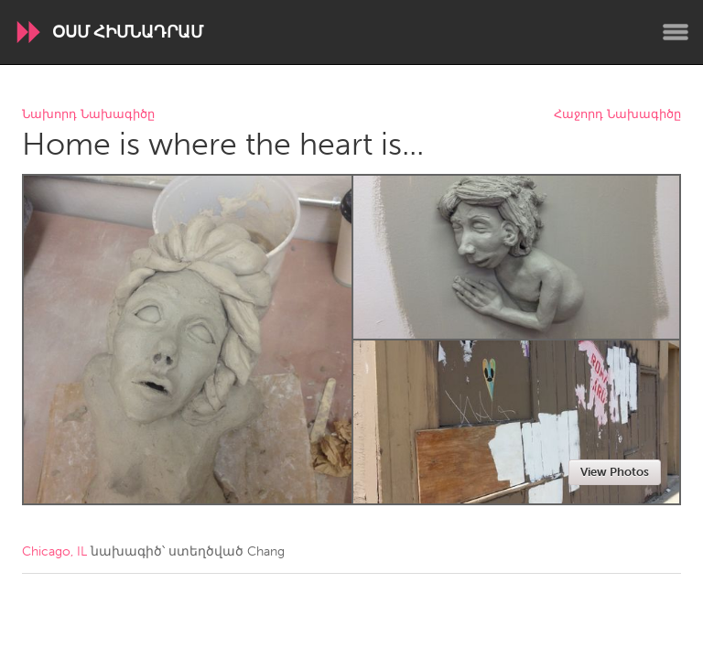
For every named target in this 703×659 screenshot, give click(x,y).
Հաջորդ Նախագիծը (617, 115)
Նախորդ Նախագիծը (88, 115)
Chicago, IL (54, 551)
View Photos (614, 472)
